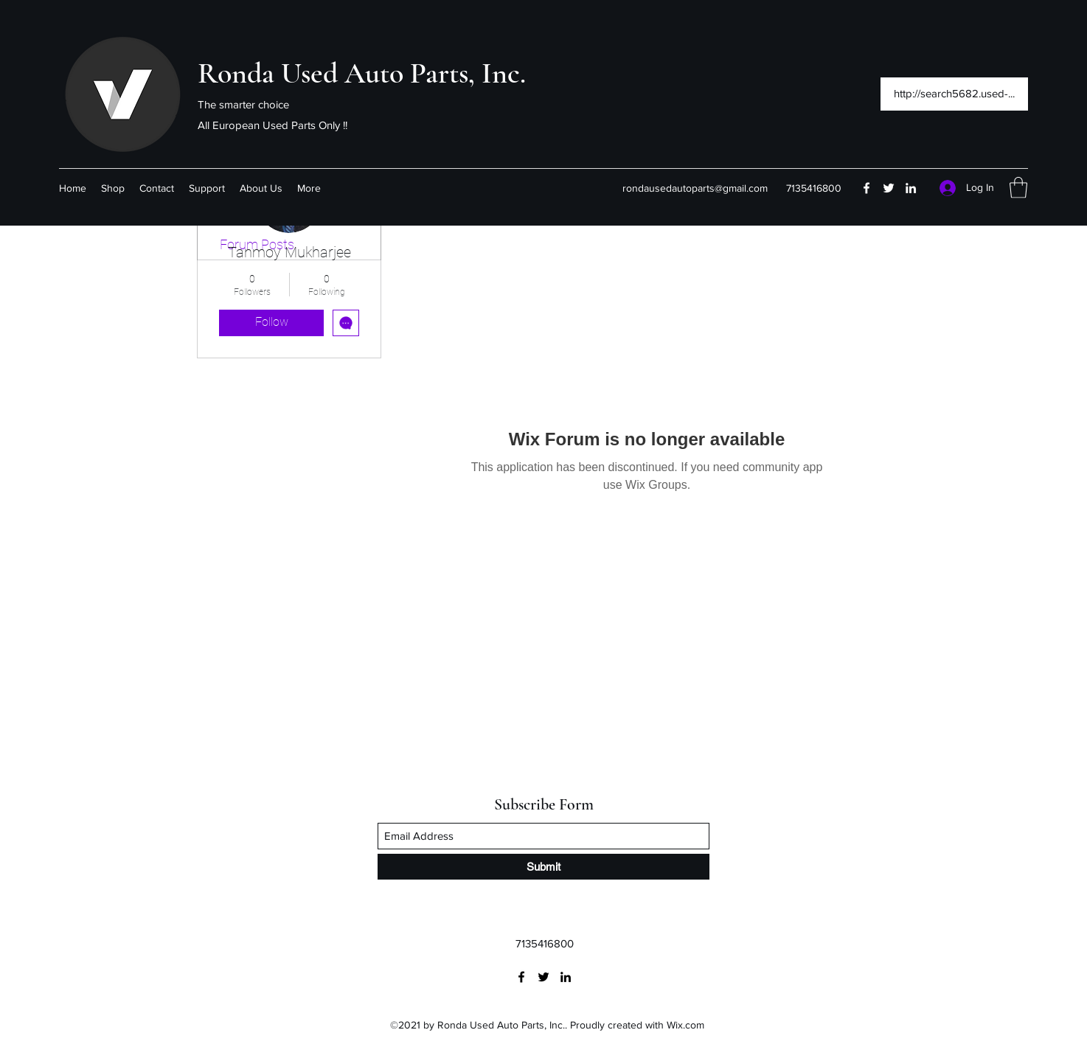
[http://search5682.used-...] (954, 94)
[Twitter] (888, 188)
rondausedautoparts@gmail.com (695, 188)
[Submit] (543, 867)
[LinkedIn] (910, 188)
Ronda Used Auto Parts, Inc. (362, 73)
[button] (1018, 187)
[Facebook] (866, 188)
